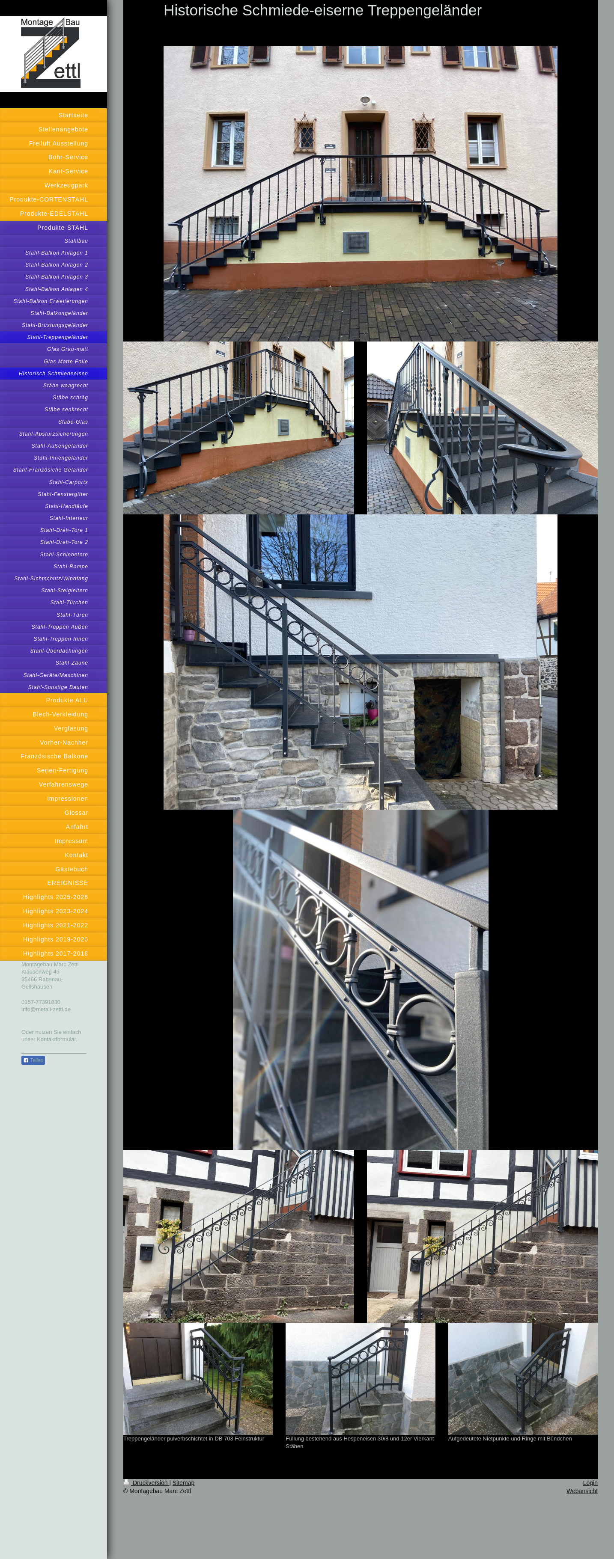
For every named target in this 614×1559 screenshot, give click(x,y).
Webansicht (582, 1491)
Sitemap (183, 1482)
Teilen (33, 1060)
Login (590, 1482)
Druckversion (146, 1482)
